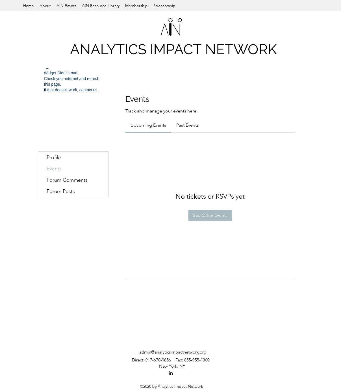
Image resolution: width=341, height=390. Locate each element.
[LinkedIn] (170, 373)
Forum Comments (67, 180)
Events (54, 169)
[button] (45, 5)
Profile (54, 157)
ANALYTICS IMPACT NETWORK (173, 49)
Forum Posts (61, 191)
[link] (148, 125)
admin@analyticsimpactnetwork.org (172, 352)
